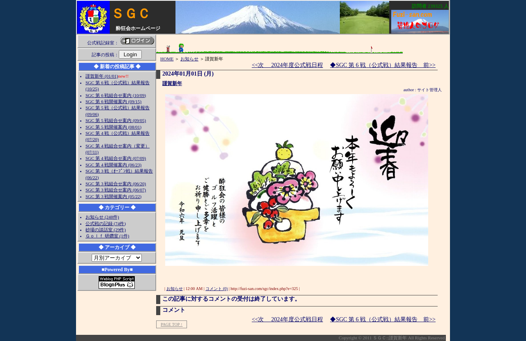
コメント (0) (216, 288)
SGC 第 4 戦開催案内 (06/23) (113, 164)
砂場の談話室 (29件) (105, 229)
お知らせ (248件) (102, 216)
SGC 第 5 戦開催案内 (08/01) (113, 126)
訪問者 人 (430, 6)
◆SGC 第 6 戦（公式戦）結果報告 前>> (383, 65)
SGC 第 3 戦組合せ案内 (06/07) (115, 189)
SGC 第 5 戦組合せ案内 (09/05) (115, 120)
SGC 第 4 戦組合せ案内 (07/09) (115, 158)
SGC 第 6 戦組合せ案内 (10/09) (115, 95)
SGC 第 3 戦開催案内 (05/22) (113, 196)
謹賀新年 (172, 83)
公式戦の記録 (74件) (105, 223)
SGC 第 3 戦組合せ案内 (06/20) (115, 183)
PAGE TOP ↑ (171, 324)
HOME (166, 58)
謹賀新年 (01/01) (101, 76)
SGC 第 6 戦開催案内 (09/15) (113, 101)
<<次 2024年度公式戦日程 (287, 65)
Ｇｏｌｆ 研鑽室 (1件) (107, 235)
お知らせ (189, 58)
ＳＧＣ (130, 13)
